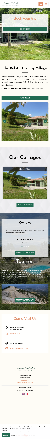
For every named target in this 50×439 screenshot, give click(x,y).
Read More (25, 97)
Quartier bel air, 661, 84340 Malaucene (25, 376)
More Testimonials (25, 252)
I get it (5, 435)
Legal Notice (22, 387)
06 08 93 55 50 (15, 333)
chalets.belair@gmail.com (19, 348)
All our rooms (25, 204)
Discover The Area (25, 300)
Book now (25, 29)
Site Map (28, 387)
